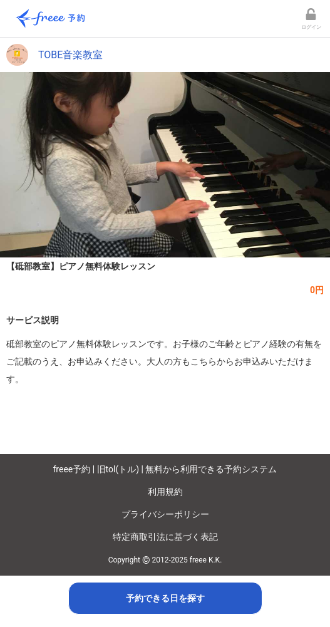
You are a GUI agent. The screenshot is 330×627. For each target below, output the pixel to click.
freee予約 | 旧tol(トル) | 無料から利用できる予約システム (165, 469)
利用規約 (165, 492)
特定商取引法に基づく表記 (165, 537)
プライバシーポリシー (165, 514)
